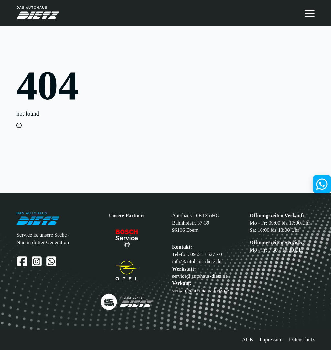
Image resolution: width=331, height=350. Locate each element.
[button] (9, 340)
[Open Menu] (310, 13)
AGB (247, 339)
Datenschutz (302, 339)
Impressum (271, 339)
